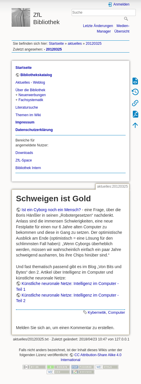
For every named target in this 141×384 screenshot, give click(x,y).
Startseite (56, 44)
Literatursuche (26, 107)
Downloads (24, 153)
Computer (116, 312)
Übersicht (121, 31)
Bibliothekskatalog (36, 75)
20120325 (94, 44)
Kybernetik (97, 312)
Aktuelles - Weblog (30, 82)
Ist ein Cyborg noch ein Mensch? (51, 209)
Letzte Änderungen (98, 26)
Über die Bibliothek (30, 90)
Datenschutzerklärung (34, 130)
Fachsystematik (31, 100)
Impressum (24, 122)
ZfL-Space (23, 160)
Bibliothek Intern (28, 168)
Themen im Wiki (28, 115)
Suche (126, 19)
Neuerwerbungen (32, 95)
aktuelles (75, 44)
